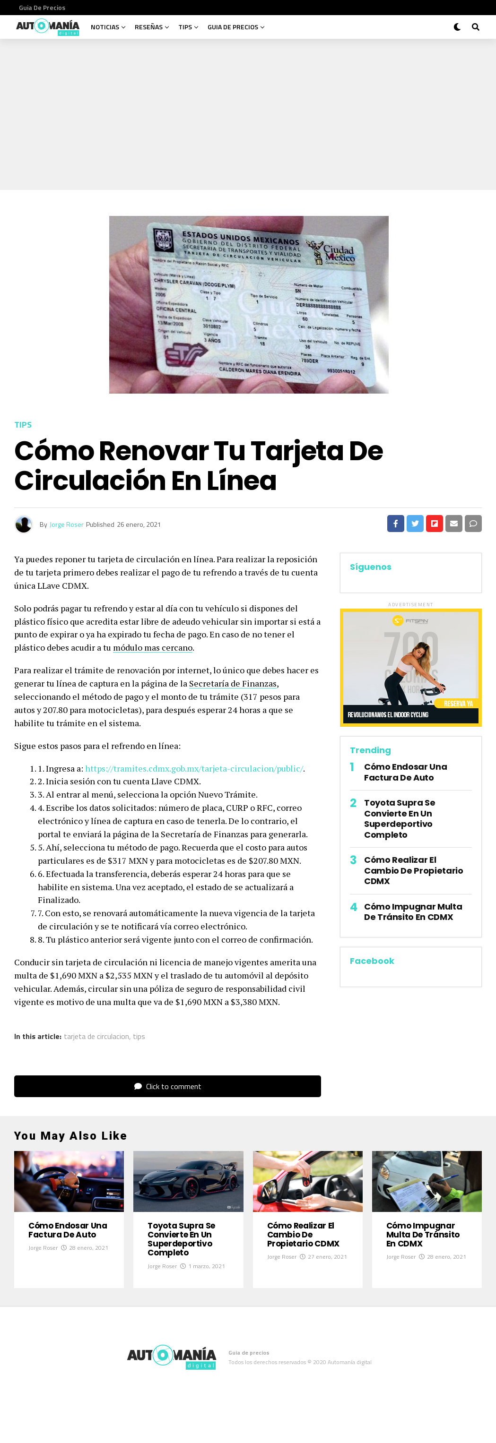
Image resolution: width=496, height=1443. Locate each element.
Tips (185, 27)
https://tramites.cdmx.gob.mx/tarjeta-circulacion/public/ (194, 768)
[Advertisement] (248, 109)
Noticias (105, 27)
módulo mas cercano (152, 647)
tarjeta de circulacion (96, 1036)
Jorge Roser (67, 524)
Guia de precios (42, 7)
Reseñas (149, 27)
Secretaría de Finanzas (233, 683)
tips (139, 1036)
